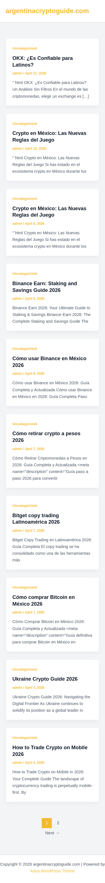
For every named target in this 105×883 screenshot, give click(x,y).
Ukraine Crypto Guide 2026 (45, 679)
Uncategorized (24, 48)
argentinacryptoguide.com (47, 11)
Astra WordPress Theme (52, 871)
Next (52, 832)
